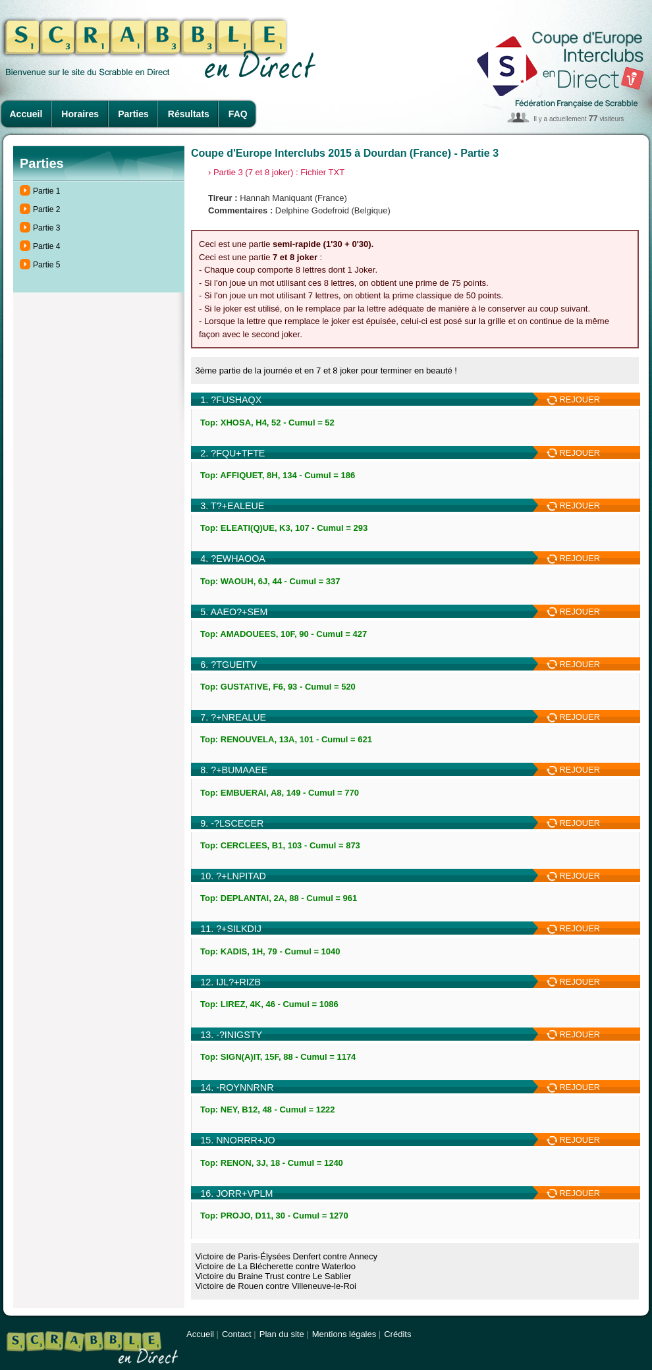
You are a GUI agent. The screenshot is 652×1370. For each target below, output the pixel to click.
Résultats (188, 114)
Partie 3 (46, 228)
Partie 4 (46, 246)
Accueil (26, 114)
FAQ (238, 114)
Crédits (397, 1334)
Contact (237, 1334)
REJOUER (573, 399)
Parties (133, 114)
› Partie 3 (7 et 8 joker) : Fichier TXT (276, 172)
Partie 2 (46, 209)
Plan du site (281, 1334)
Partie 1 (46, 191)
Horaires (80, 114)
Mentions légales (344, 1334)
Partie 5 (46, 264)
